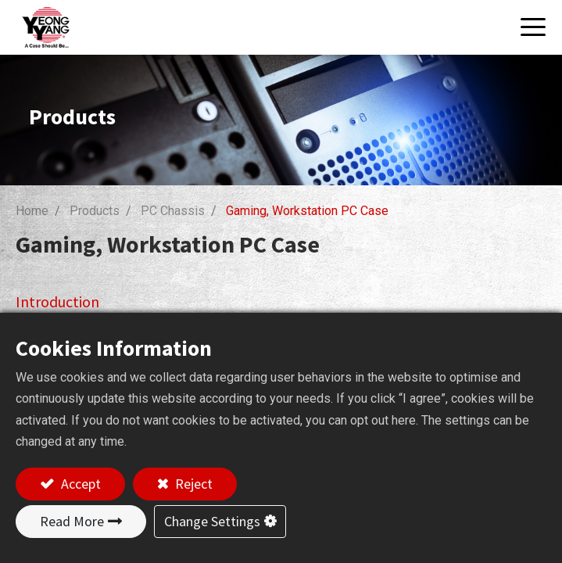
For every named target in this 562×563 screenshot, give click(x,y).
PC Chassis (173, 210)
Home (32, 210)
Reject (192, 484)
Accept (79, 484)
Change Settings (212, 521)
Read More (72, 521)
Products (95, 210)
